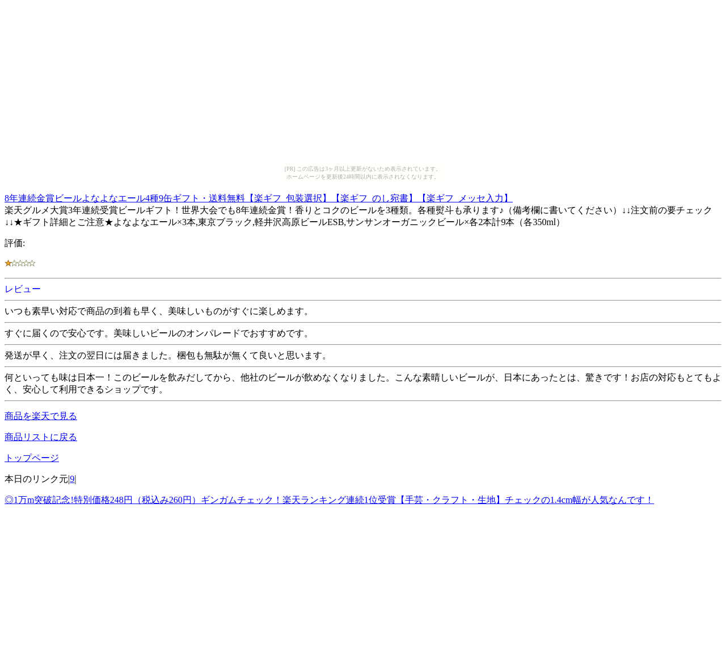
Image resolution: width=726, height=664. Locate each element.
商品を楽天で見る (41, 416)
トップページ (32, 458)
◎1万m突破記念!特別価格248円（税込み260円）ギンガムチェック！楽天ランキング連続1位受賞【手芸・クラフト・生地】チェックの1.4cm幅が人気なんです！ (329, 500)
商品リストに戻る (41, 437)
